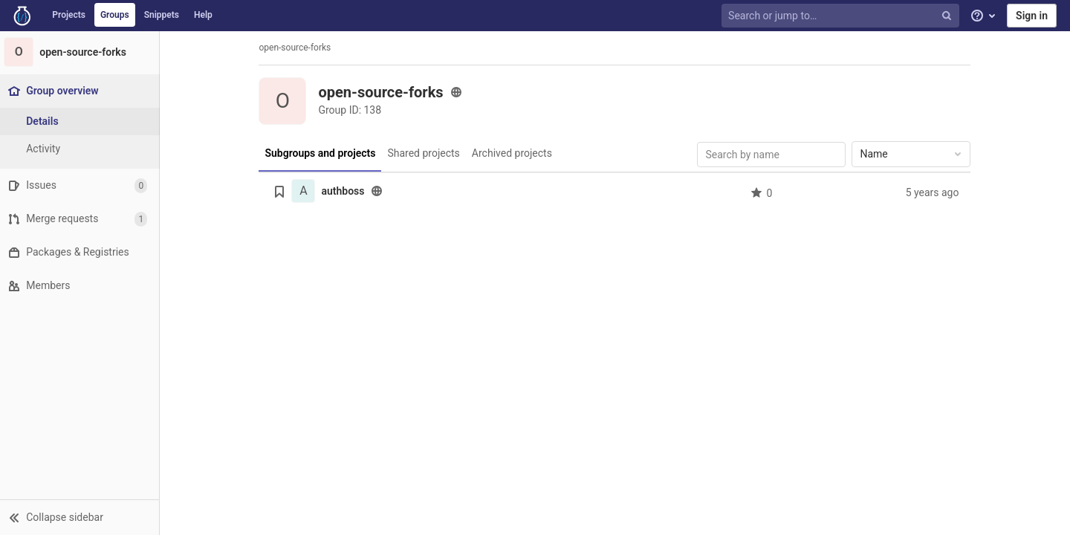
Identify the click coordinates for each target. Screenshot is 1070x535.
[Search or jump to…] (842, 16)
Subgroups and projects (322, 153)
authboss (344, 191)
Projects (68, 15)
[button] (81, 517)
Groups (114, 15)
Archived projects (513, 153)
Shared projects (425, 153)
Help (203, 15)
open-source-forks (297, 47)
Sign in (1032, 16)
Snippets (161, 15)
